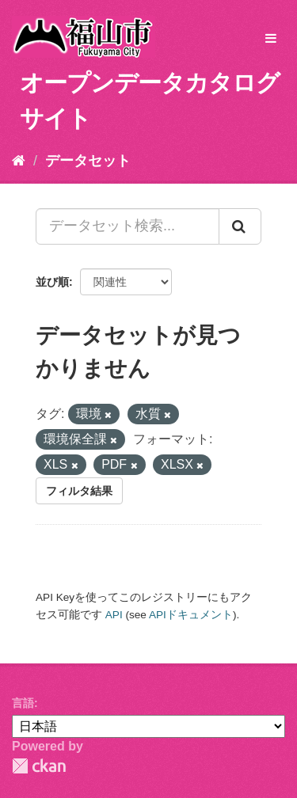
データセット (88, 161)
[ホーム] (18, 161)
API (114, 615)
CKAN (39, 766)
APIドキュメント (191, 615)
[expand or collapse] (271, 39)
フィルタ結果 (79, 490)
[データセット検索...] (127, 226)
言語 (23, 703)
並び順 (52, 282)
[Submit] (240, 226)
